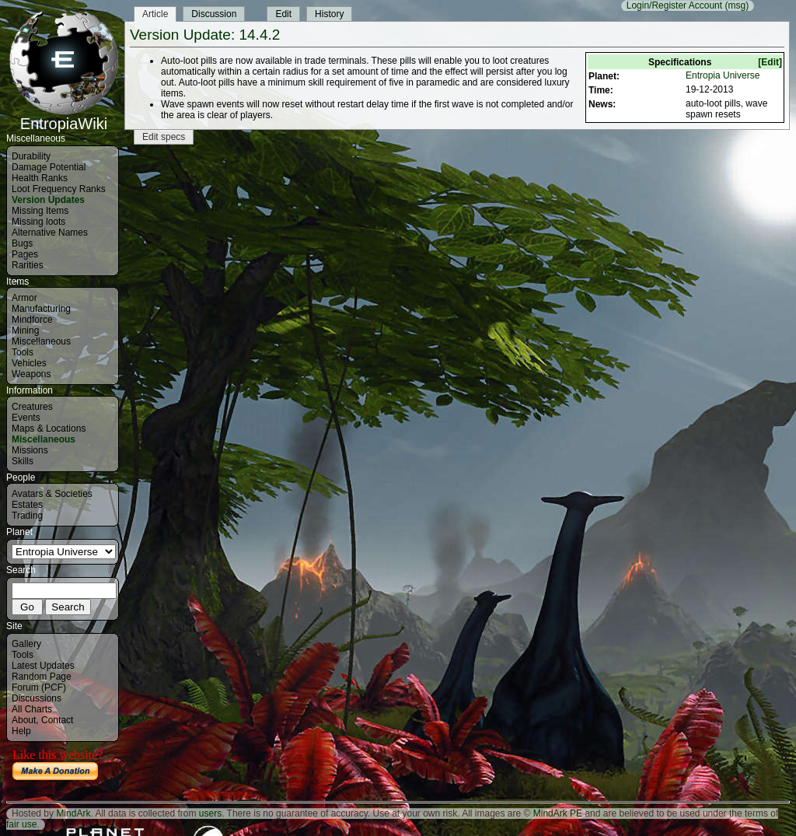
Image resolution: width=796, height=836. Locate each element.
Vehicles (29, 363)
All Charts (32, 709)
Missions (30, 450)
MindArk (73, 813)
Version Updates (48, 199)
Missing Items (40, 210)
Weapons (31, 374)
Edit (283, 14)
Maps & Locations (49, 428)
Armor (24, 297)
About (24, 720)
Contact (57, 720)
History (329, 14)
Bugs (22, 243)
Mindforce (32, 319)
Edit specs (163, 136)
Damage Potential (49, 167)
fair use (21, 824)
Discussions (36, 698)
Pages (25, 254)
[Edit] (770, 62)
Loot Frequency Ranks (59, 189)
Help (21, 731)
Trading (27, 515)
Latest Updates (43, 665)
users (210, 813)
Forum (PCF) (39, 687)
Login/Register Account (674, 5)
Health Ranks (40, 178)
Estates (27, 504)
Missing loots (38, 221)
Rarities (28, 265)
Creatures (32, 406)
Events (26, 417)
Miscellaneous (41, 341)
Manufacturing (41, 308)
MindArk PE (557, 813)
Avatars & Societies (52, 493)
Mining (25, 330)
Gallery (26, 643)
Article (155, 14)
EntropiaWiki (63, 116)
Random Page (42, 676)
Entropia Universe (722, 75)
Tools (22, 352)
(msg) (736, 5)
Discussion (213, 14)
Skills (22, 461)
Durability (31, 156)
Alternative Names (50, 232)
